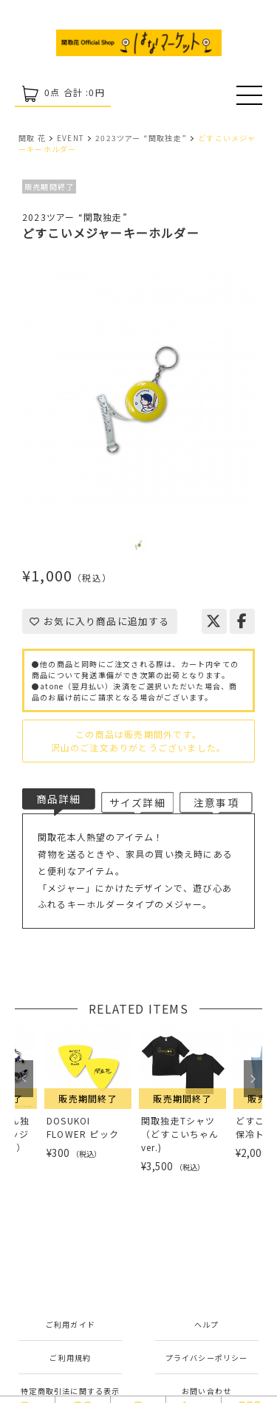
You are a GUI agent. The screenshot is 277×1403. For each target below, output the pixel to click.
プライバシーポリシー (206, 1357)
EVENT (70, 137)
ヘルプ (206, 1324)
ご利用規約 (70, 1357)
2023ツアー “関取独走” (141, 137)
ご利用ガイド (70, 1324)
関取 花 (32, 137)
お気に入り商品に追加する (100, 621)
